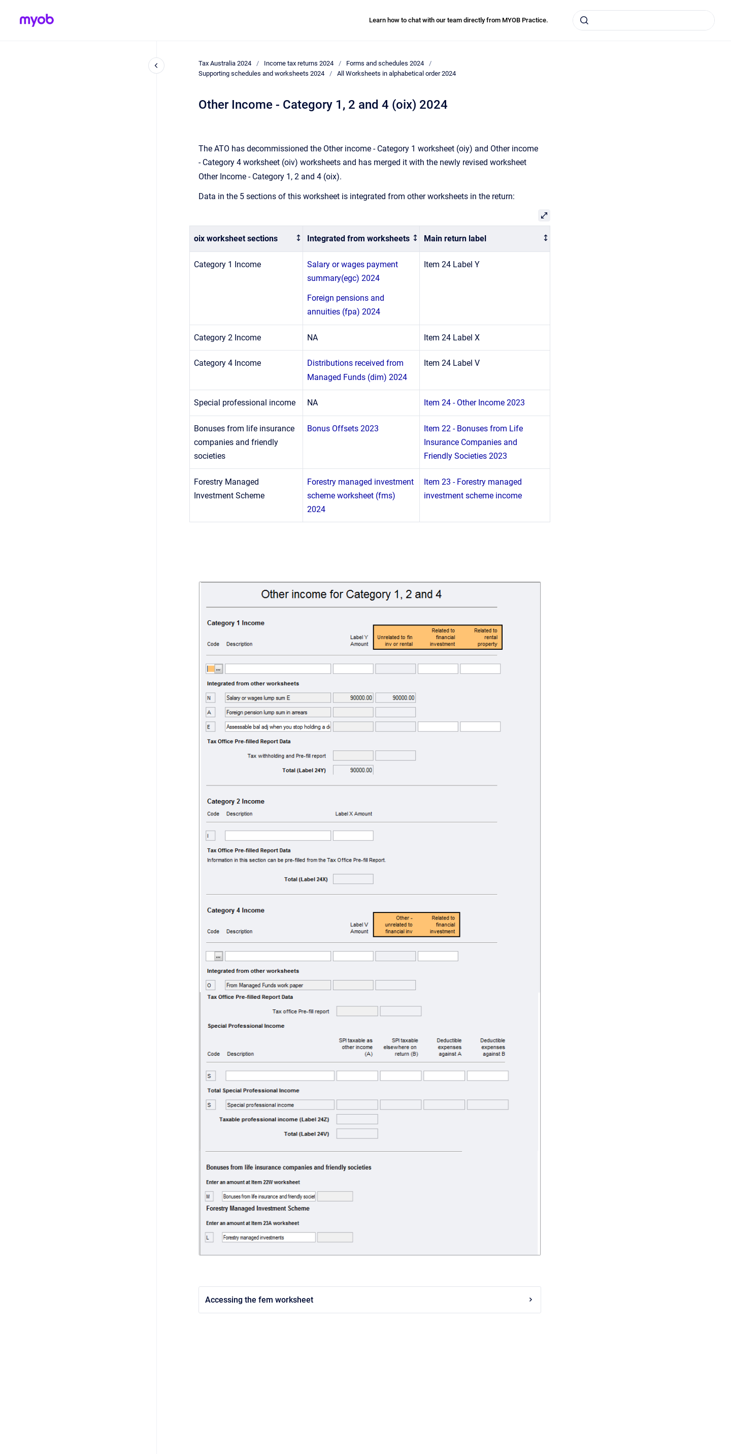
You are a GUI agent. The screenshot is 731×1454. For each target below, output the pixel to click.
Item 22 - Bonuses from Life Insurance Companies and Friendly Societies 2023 (473, 442)
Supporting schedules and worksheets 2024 (261, 73)
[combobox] (643, 20)
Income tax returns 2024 (299, 63)
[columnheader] (246, 238)
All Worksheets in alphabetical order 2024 (396, 73)
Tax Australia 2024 (224, 63)
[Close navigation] (156, 65)
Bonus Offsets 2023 (343, 428)
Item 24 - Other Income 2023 (474, 402)
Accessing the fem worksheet (370, 1300)
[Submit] (584, 20)
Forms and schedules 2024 (385, 63)
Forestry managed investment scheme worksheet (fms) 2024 (360, 495)
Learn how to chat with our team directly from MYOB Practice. (458, 20)
